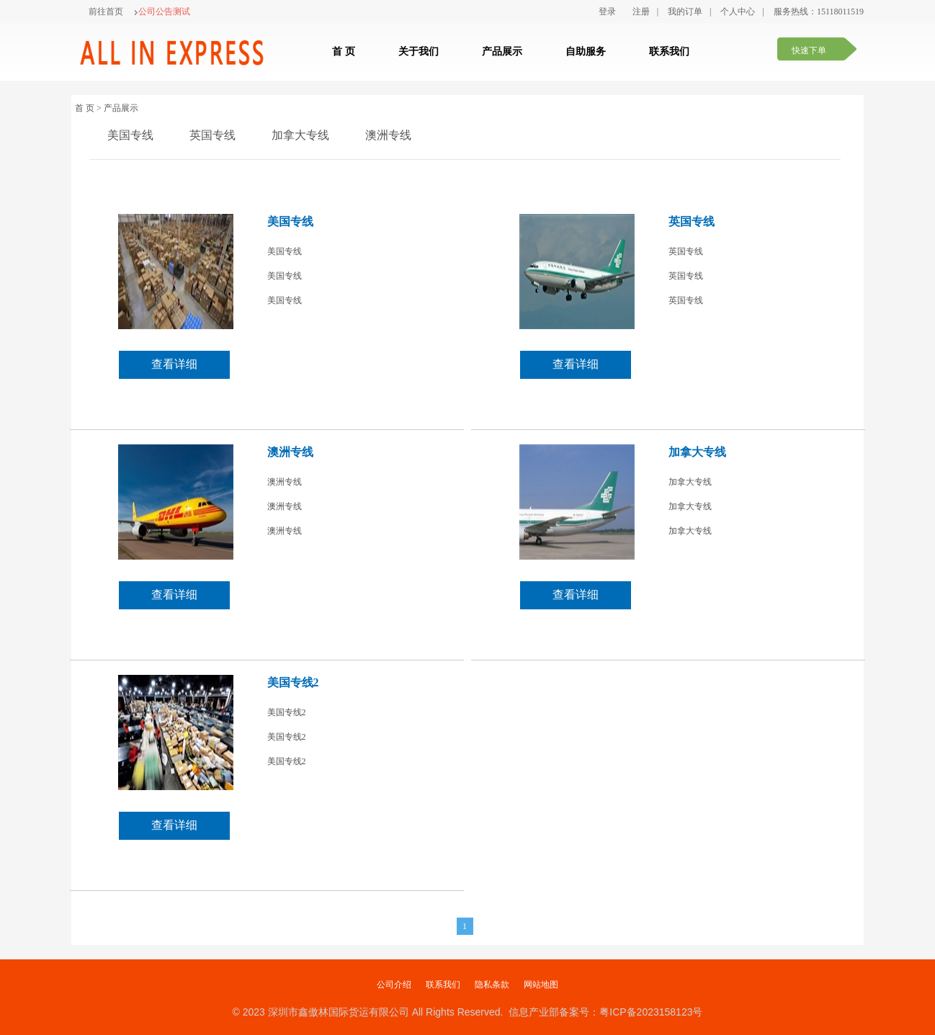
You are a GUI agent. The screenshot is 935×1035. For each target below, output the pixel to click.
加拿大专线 (300, 135)
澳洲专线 (388, 135)
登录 (607, 11)
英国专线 (212, 135)
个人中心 (737, 11)
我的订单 (685, 11)
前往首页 (106, 11)
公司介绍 (394, 985)
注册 (641, 11)
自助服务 (585, 51)
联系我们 (669, 51)
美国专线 (130, 135)
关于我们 (418, 51)
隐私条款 (492, 985)
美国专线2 (293, 682)
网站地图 (541, 985)
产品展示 (502, 51)
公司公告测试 (162, 11)
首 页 (343, 51)
